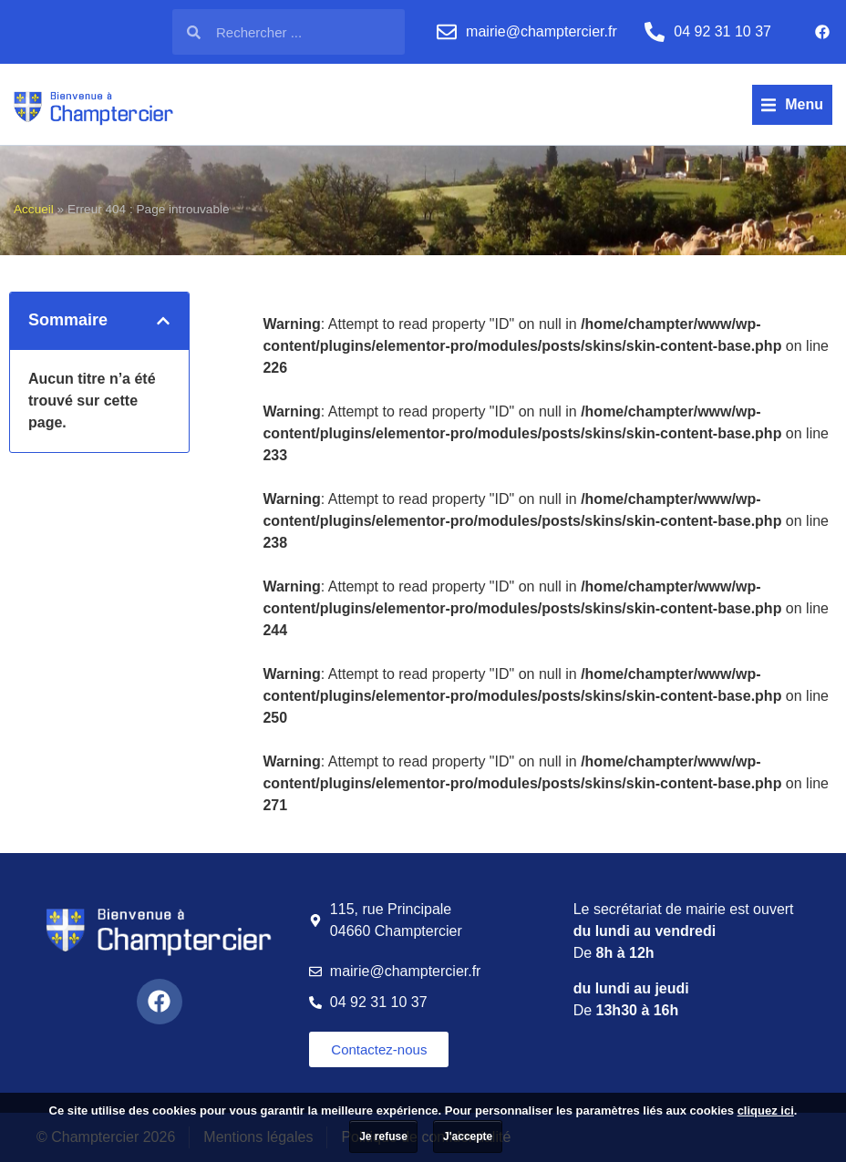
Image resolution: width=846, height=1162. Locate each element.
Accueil (34, 209)
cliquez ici (766, 1110)
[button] (792, 105)
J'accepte (467, 1136)
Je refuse (383, 1136)
